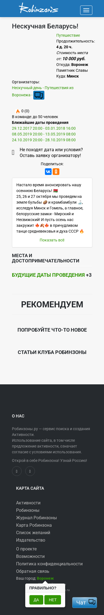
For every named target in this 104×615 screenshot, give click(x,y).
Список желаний (33, 532)
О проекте (26, 549)
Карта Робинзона (34, 525)
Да (36, 600)
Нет (53, 600)
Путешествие (68, 35)
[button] (45, 578)
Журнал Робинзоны (36, 517)
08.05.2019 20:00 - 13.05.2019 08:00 (44, 134)
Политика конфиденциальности (49, 563)
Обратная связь (32, 571)
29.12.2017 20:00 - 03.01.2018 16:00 (44, 128)
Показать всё (52, 240)
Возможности (30, 556)
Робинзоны (27, 510)
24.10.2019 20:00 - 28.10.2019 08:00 (44, 140)
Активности (28, 502)
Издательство (30, 540)
